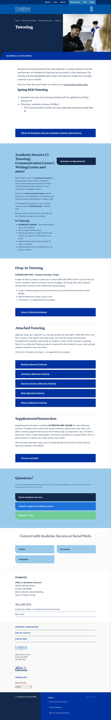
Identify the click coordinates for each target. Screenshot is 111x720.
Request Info (75, 2)
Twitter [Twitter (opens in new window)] (22, 549)
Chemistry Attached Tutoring (35, 373)
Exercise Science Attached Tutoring (38, 383)
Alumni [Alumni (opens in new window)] (47, 2)
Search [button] (62, 2)
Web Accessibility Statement (59, 713)
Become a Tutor (26, 515)
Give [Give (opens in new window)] (55, 2)
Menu (91, 9)
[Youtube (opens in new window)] (94, 697)
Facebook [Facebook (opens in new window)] (65, 549)
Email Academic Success (30, 497)
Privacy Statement (55, 707)
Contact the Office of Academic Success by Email (37, 609)
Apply (92, 2)
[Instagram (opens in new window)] (92, 697)
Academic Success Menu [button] (19, 56)
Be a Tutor (19, 614)
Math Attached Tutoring (32, 393)
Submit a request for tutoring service (36, 506)
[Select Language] (23, 686)
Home (17, 21)
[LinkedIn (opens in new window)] (87, 697)
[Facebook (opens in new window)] (89, 697)
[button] (55, 627)
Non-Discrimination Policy (58, 702)
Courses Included (29, 458)
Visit (85, 2)
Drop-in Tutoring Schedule (34, 312)
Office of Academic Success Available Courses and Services (51, 132)
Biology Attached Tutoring (34, 364)
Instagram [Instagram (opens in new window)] (23, 559)
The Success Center (29, 21)
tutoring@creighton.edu (76, 84)
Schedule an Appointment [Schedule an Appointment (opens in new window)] (72, 161)
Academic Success (45, 21)
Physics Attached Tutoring (34, 402)
